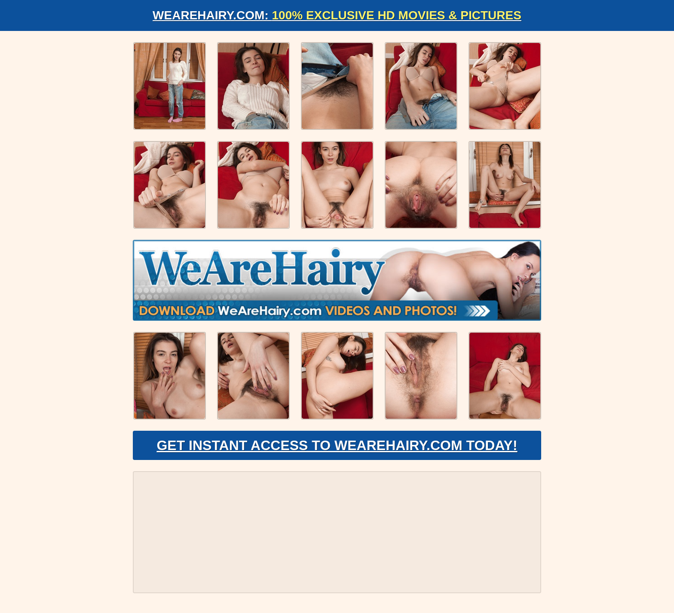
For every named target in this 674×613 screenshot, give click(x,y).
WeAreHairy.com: (337, 15)
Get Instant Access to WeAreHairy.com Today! (336, 445)
